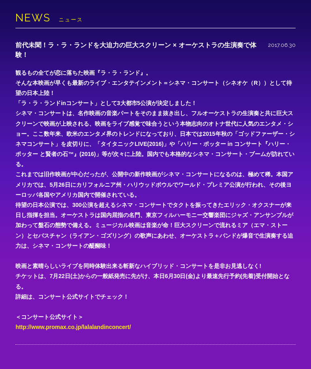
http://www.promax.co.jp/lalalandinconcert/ (73, 327)
